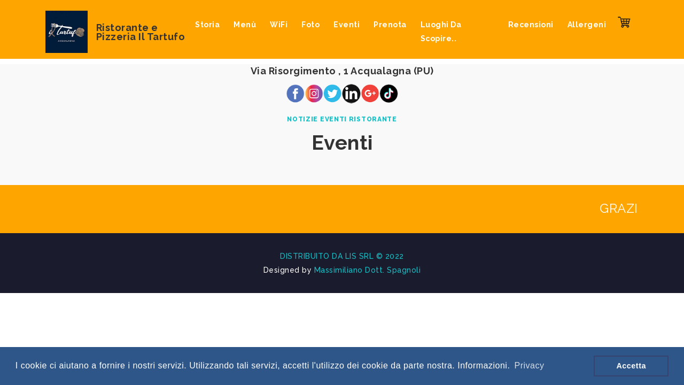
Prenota (390, 24)
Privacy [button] (529, 365)
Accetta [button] (631, 365)
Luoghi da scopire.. (441, 31)
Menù (245, 24)
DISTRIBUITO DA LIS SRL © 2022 (342, 256)
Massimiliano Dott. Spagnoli (367, 270)
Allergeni (587, 24)
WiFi (278, 24)
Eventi (346, 24)
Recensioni (531, 24)
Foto (310, 24)
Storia (207, 24)
